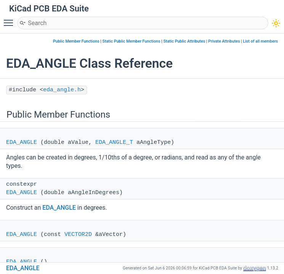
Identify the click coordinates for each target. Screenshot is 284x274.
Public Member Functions (76, 41)
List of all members (260, 41)
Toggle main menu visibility (10, 19)
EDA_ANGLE (21, 142)
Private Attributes (224, 41)
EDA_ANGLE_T (114, 142)
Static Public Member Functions (131, 41)
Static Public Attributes (184, 41)
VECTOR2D (78, 234)
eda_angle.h (62, 90)
